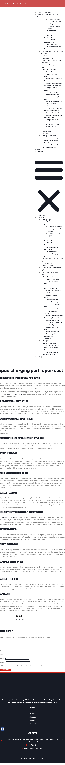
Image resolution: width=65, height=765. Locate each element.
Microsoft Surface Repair (51, 16)
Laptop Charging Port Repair (52, 48)
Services (40, 17)
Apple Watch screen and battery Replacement (53, 109)
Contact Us (41, 152)
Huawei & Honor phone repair (53, 98)
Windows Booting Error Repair (49, 66)
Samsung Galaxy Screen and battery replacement (53, 84)
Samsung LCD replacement (50, 128)
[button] (48, 185)
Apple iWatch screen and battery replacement (53, 80)
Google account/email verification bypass (53, 116)
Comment (4, 653)
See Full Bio (20, 620)
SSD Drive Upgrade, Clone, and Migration (52, 52)
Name (3, 657)
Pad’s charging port (14, 394)
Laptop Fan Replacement (49, 36)
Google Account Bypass (50, 89)
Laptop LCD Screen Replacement (51, 41)
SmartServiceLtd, (8, 517)
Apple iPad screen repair (51, 75)
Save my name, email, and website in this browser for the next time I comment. (30, 668)
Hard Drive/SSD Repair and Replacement (51, 61)
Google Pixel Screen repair (52, 121)
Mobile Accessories (49, 147)
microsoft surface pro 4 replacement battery (55, 21)
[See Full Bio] (25, 620)
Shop (39, 149)
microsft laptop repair (54, 27)
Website (3, 664)
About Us (40, 15)
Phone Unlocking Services (51, 105)
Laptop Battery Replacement (50, 32)
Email (2, 661)
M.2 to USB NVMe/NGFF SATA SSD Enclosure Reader (52, 140)
